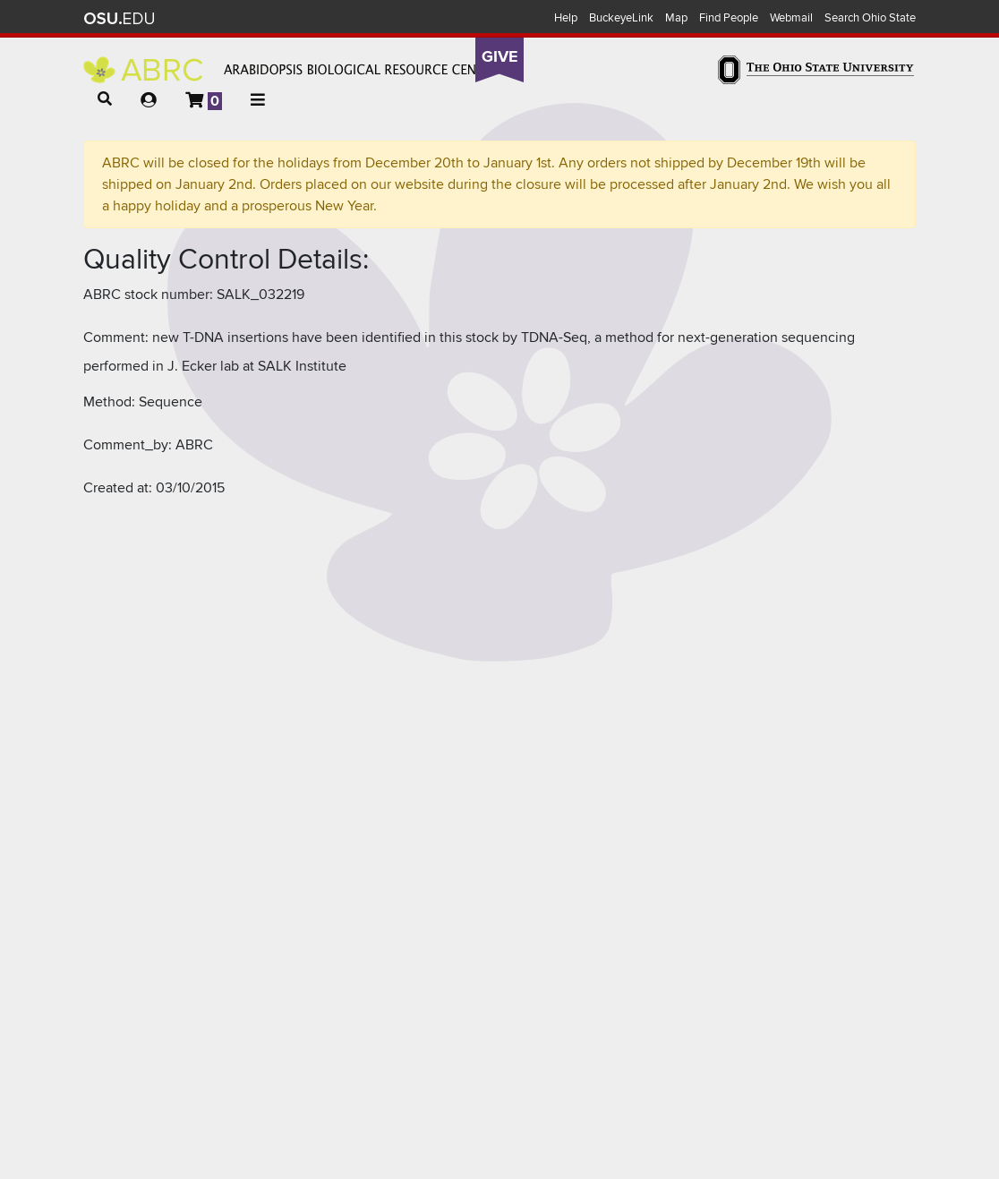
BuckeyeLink (621, 18)
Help (565, 18)
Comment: (116, 337)
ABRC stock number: (148, 294)
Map (676, 18)
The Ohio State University (119, 19)
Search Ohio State (870, 18)
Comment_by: (127, 445)
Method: (109, 402)
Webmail (791, 18)
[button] (104, 99)
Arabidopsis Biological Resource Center (291, 69)
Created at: (117, 488)
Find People (728, 18)
